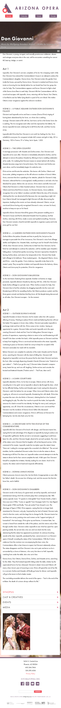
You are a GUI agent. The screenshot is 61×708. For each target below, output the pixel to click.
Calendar (24, 16)
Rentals (8, 16)
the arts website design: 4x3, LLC (41, 696)
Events (7, 602)
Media (6, 607)
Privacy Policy (30, 673)
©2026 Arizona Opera (17, 696)
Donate (53, 16)
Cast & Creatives (13, 597)
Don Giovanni (17, 38)
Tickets (39, 16)
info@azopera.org (30, 679)
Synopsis (8, 592)
